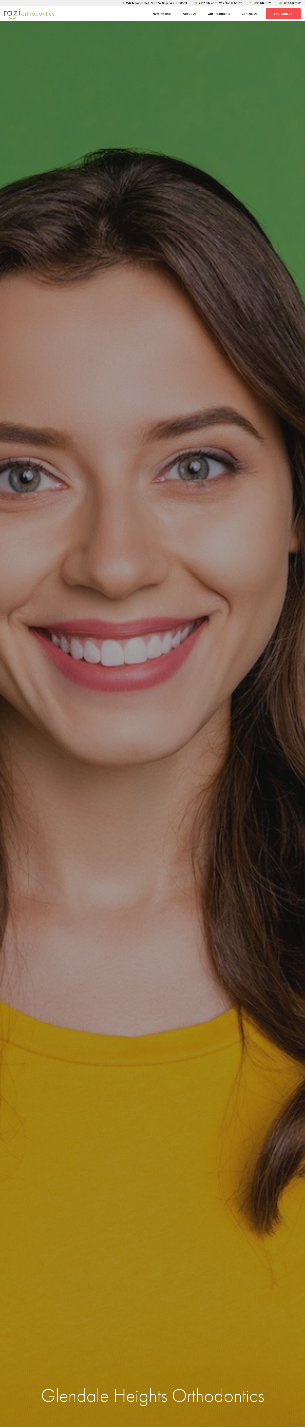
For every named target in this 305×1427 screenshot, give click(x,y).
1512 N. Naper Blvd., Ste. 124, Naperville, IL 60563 (154, 3)
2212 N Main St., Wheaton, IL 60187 (218, 3)
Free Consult (283, 13)
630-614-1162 (260, 3)
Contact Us (249, 13)
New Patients (161, 13)
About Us (189, 13)
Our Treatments (219, 13)
